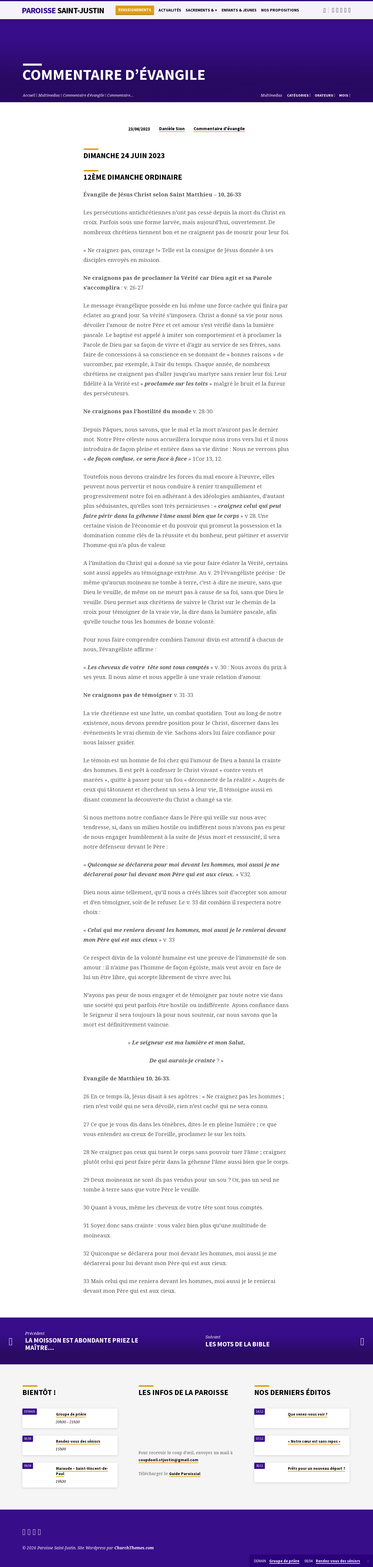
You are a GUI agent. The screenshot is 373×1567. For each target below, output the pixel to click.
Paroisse (63, 10)
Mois (344, 95)
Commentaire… (120, 95)
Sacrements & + (201, 10)
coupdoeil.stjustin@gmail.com (168, 1459)
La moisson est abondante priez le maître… (81, 1344)
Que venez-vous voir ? (307, 1414)
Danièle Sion (172, 128)
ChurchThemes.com (134, 1548)
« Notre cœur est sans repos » (314, 1441)
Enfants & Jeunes (239, 10)
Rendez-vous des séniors (78, 1441)
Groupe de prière (71, 1414)
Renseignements (134, 9)
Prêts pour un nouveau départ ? (316, 1468)
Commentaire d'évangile (83, 95)
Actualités (170, 10)
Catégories (299, 95)
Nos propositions (280, 10)
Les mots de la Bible (237, 1344)
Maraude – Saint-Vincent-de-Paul (82, 1471)
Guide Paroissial (184, 1473)
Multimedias (49, 95)
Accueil (29, 95)
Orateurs (325, 95)
